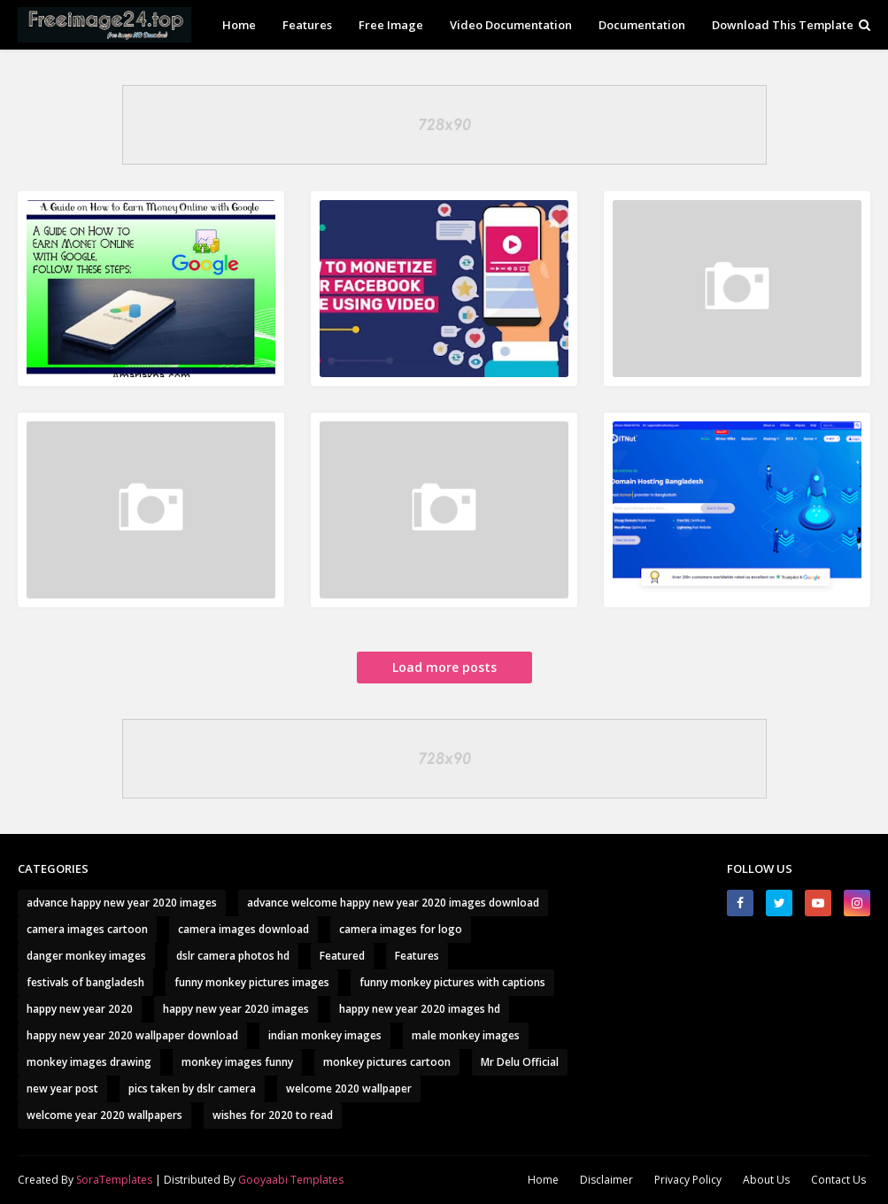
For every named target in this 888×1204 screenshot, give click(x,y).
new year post (62, 1088)
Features (417, 955)
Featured (342, 955)
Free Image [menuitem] (391, 25)
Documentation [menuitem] (641, 25)
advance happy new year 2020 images (122, 902)
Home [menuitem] (239, 25)
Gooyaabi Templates (291, 1179)
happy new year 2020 (80, 1008)
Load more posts (444, 667)
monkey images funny (237, 1061)
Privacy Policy (688, 1179)
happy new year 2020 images (236, 1008)
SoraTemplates (114, 1179)
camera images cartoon (87, 929)
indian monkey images (325, 1035)
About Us (766, 1179)
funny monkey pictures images (251, 982)
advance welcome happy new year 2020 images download (393, 902)
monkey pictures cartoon (387, 1061)
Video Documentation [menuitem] (511, 25)
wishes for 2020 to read (272, 1115)
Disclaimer (606, 1179)
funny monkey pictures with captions (452, 982)
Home (543, 1179)
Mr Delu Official (520, 1061)
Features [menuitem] (307, 25)
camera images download (243, 929)
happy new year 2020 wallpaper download (132, 1035)
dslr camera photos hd (233, 955)
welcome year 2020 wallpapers (104, 1115)
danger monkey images (86, 955)
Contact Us (838, 1179)
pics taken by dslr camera (192, 1088)
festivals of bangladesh (85, 982)
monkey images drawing (89, 1061)
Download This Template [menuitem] (782, 25)
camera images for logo (400, 929)
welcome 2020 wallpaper (349, 1088)
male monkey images (466, 1035)
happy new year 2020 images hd (419, 1008)
